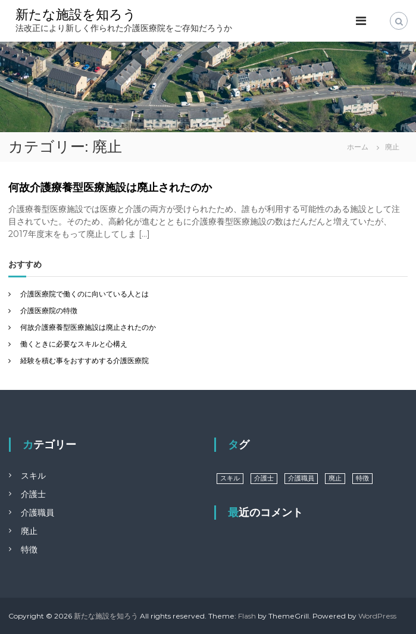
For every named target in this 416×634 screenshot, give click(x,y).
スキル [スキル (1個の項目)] (230, 478)
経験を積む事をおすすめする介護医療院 (84, 360)
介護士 (33, 494)
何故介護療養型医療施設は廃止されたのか (110, 187)
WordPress (377, 615)
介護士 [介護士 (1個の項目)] (264, 478)
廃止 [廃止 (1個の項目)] (335, 478)
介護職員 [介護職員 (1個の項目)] (301, 478)
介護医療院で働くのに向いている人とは (84, 293)
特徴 (29, 549)
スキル (33, 475)
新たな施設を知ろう (75, 15)
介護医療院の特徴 (48, 310)
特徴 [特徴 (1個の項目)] (362, 478)
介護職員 (37, 512)
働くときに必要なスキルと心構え (73, 343)
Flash (247, 615)
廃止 (29, 531)
